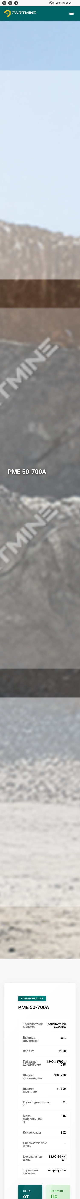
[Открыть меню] (71, 13)
